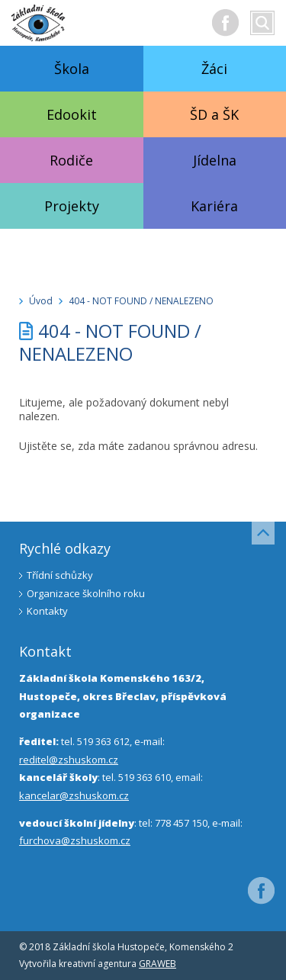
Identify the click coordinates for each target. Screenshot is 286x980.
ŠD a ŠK (214, 114)
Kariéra (214, 206)
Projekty (71, 206)
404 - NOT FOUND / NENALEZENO (141, 300)
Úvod (41, 300)
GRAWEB (157, 963)
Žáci (214, 68)
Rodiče (71, 160)
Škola (71, 68)
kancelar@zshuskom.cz (74, 795)
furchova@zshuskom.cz (74, 840)
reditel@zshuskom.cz (68, 759)
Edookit (72, 114)
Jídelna (214, 160)
